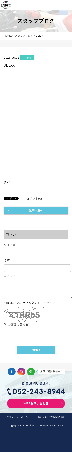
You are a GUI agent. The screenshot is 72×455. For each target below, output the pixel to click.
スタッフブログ (24, 35)
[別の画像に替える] (16, 327)
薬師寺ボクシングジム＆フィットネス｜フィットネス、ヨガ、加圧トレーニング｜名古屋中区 (6, 5)
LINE (31, 374)
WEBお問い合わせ (36, 406)
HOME (8, 35)
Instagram (21, 374)
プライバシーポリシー (19, 420)
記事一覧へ (36, 210)
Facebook (12, 374)
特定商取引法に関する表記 (51, 420)
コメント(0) (34, 198)
